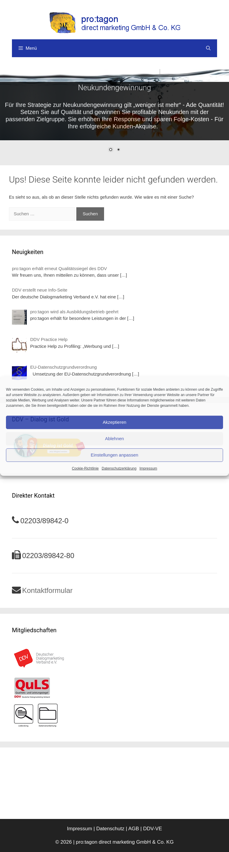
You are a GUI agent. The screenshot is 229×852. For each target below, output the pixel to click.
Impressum (148, 468)
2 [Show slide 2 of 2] (118, 150)
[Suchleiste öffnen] (208, 48)
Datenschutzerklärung (119, 468)
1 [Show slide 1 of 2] (110, 150)
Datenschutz (110, 828)
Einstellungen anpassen (114, 454)
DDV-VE (152, 828)
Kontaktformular (47, 590)
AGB (133, 828)
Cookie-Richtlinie (85, 468)
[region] (114, 114)
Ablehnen (114, 438)
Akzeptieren (114, 422)
